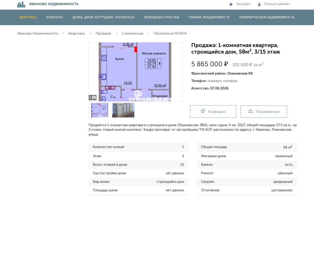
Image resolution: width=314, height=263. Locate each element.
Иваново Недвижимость (37, 33)
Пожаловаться (263, 111)
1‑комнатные (132, 33)
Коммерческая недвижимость (267, 17)
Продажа (104, 33)
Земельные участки (161, 17)
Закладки (240, 4)
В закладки (213, 111)
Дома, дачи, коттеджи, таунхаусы (103, 17)
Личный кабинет (274, 4)
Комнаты (54, 17)
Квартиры (28, 17)
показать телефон (223, 81)
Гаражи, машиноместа (209, 17)
